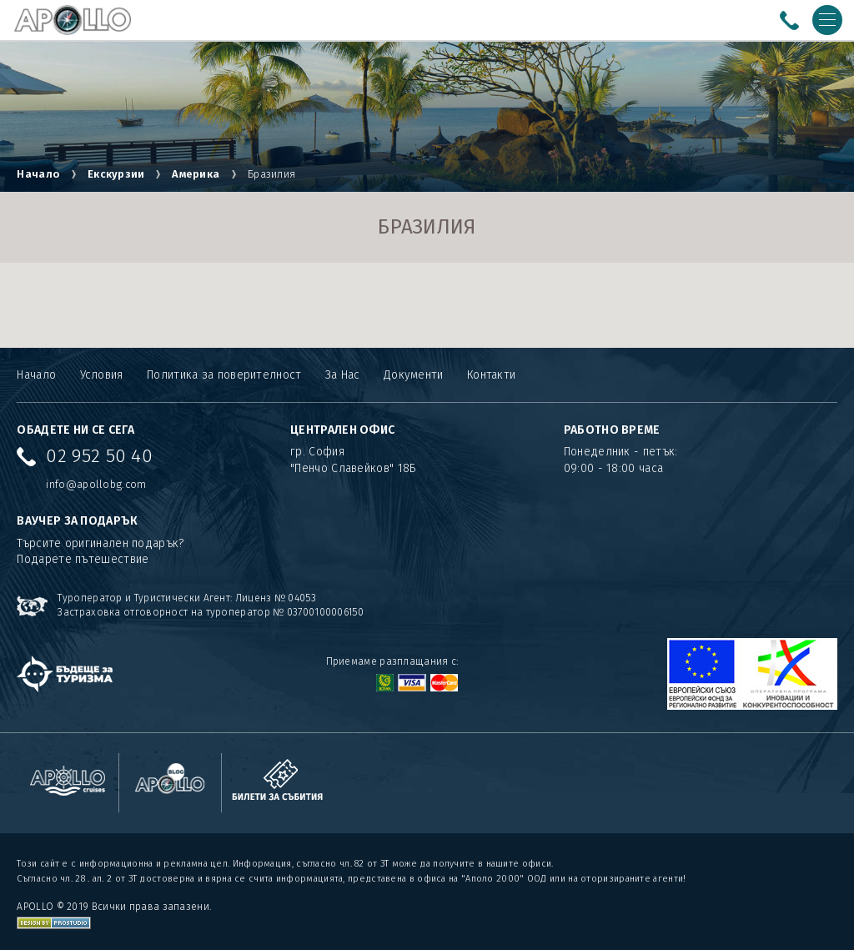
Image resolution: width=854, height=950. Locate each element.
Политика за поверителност (224, 375)
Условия (101, 375)
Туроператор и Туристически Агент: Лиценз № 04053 (186, 598)
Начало (38, 174)
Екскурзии (118, 174)
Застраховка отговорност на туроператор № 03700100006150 (211, 612)
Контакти (491, 375)
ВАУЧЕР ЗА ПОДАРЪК (77, 521)
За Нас (342, 375)
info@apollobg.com (96, 484)
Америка (195, 174)
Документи (414, 375)
